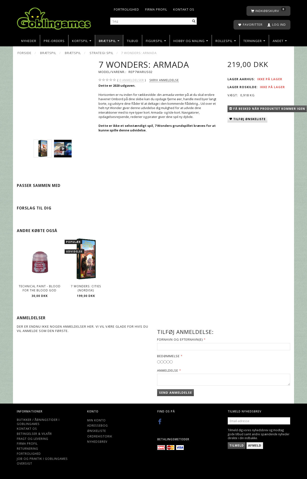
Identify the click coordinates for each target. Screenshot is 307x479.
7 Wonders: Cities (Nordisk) (86, 288)
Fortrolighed (126, 9)
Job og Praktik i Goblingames (42, 459)
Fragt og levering (32, 439)
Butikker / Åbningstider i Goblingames (38, 422)
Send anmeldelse (175, 392)
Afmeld (254, 445)
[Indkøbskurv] (268, 11)
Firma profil (156, 9)
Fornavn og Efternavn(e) (180, 339)
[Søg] (194, 21)
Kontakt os (183, 9)
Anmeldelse (167, 370)
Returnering (27, 448)
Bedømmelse (168, 356)
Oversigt (24, 463)
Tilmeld (236, 445)
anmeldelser (131, 80)
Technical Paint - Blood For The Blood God (40, 288)
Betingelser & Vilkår (34, 434)
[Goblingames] (54, 17)
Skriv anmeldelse (164, 80)
